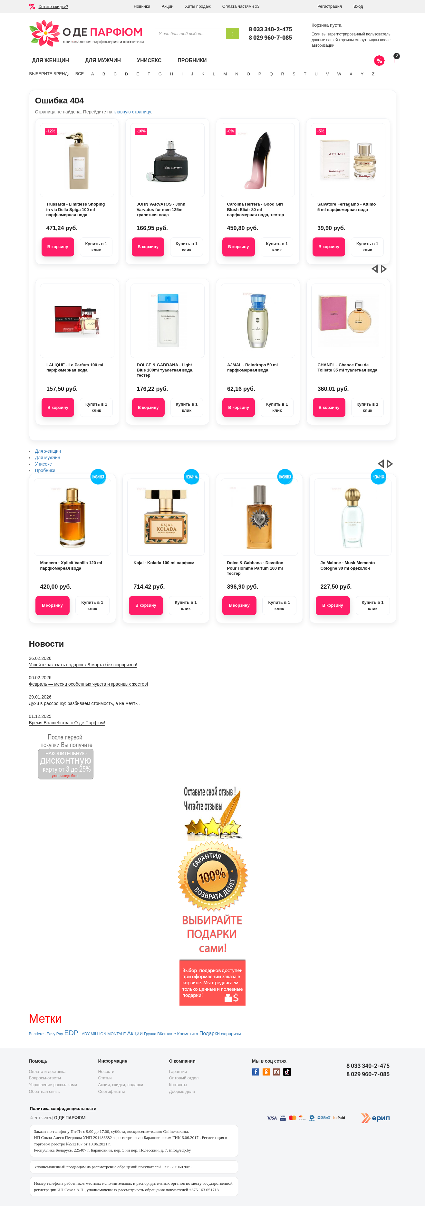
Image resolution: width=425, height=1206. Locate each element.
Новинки (142, 6)
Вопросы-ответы (45, 1078)
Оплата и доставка (47, 1071)
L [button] (214, 74)
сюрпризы (231, 1033)
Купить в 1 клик (96, 246)
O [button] (248, 74)
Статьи (105, 1078)
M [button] (225, 74)
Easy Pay (55, 1034)
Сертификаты (111, 1091)
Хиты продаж (198, 6)
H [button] (171, 74)
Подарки (209, 1033)
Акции (167, 6)
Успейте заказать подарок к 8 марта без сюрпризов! (83, 664)
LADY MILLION (93, 1034)
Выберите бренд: (49, 73)
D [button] (126, 74)
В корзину (57, 246)
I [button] (182, 74)
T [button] (305, 74)
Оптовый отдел (184, 1078)
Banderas (37, 1034)
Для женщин (50, 60)
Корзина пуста (327, 25)
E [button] (137, 74)
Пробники (192, 60)
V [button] (327, 74)
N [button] (236, 74)
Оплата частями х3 (240, 6)
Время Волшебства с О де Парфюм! (67, 722)
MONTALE (116, 1034)
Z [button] (373, 74)
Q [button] (271, 74)
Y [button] (362, 74)
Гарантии (178, 1071)
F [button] (149, 74)
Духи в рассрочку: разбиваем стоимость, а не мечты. (84, 703)
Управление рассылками (53, 1084)
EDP (71, 1033)
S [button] (294, 74)
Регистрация (329, 6)
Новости (106, 1071)
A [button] (92, 74)
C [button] (114, 74)
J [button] (192, 74)
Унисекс (149, 60)
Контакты (178, 1084)
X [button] (351, 74)
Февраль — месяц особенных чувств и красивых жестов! (88, 684)
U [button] (316, 74)
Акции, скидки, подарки (120, 1084)
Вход (358, 6)
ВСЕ (79, 73)
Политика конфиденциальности (63, 1108)
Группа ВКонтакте (160, 1034)
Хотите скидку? (53, 6)
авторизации (323, 45)
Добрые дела (182, 1091)
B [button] (103, 74)
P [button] (259, 74)
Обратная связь (44, 1091)
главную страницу (131, 111)
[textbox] (190, 33)
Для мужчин (103, 60)
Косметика (187, 1033)
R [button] (282, 74)
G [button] (160, 74)
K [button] (203, 74)
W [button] (339, 74)
